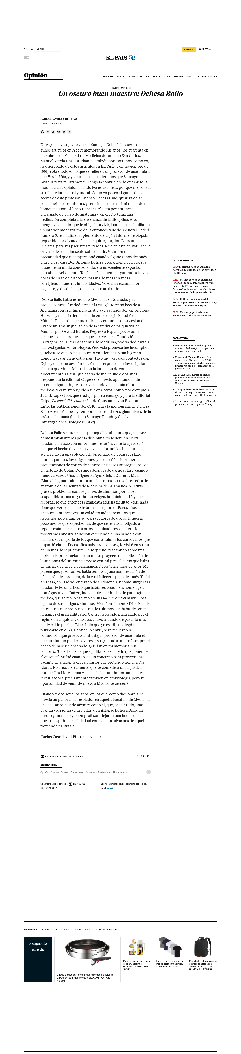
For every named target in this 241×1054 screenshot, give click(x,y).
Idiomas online (82, 929)
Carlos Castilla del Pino (58, 119)
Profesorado (104, 772)
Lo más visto (180, 338)
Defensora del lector (183, 76)
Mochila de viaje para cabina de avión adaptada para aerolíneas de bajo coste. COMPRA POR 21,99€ (203, 965)
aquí (110, 787)
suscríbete (188, 49)
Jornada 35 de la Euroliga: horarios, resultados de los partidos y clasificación (194, 270)
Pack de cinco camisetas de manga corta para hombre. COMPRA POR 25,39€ (169, 964)
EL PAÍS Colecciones (106, 929)
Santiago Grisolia (59, 772)
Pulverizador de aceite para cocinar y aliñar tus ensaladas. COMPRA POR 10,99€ (136, 965)
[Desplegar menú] (26, 57)
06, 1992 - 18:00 (50, 123)
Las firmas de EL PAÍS (207, 76)
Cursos (46, 929)
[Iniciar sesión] (207, 49)
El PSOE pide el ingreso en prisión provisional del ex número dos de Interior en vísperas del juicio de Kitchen (192, 379)
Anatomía (90, 772)
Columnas (133, 76)
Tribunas (121, 76)
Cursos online (62, 929)
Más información (49, 787)
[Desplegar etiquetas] (148, 772)
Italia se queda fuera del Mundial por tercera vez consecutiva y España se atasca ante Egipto (195, 302)
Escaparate (30, 929)
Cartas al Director (161, 76)
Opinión (36, 75)
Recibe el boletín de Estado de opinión (64, 756)
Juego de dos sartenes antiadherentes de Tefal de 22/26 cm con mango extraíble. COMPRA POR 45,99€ (85, 977)
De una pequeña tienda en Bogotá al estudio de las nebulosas (193, 314)
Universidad (119, 772)
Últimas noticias (183, 260)
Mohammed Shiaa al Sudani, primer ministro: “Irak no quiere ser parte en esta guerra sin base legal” (194, 348)
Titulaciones (77, 772)
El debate (144, 76)
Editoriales (108, 76)
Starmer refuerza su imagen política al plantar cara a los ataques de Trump (195, 403)
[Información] (130, 88)
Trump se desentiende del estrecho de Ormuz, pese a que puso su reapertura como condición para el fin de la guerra (195, 392)
